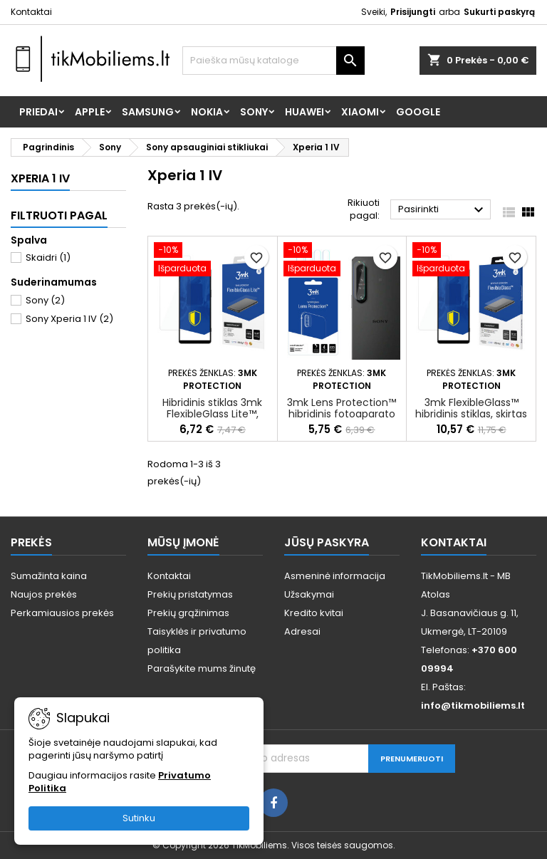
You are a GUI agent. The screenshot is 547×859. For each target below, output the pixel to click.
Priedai (38, 112)
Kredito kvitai (313, 613)
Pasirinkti (442, 210)
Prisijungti (412, 12)
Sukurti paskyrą (499, 12)
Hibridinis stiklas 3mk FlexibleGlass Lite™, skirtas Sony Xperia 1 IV (212, 413)
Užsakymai (309, 594)
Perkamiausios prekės (62, 613)
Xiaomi (360, 112)
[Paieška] (273, 60)
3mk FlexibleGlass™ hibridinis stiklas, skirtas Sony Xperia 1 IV (471, 413)
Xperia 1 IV (40, 178)
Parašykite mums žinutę (201, 668)
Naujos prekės (44, 594)
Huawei (304, 112)
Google (418, 112)
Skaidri (48, 257)
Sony (254, 112)
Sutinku (139, 818)
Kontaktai (31, 12)
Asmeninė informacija (334, 576)
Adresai (302, 631)
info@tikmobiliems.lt (473, 705)
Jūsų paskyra (326, 542)
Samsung (148, 112)
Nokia (207, 112)
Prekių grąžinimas (188, 613)
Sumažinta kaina (49, 576)
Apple (90, 112)
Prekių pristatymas (190, 594)
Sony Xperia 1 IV (69, 319)
